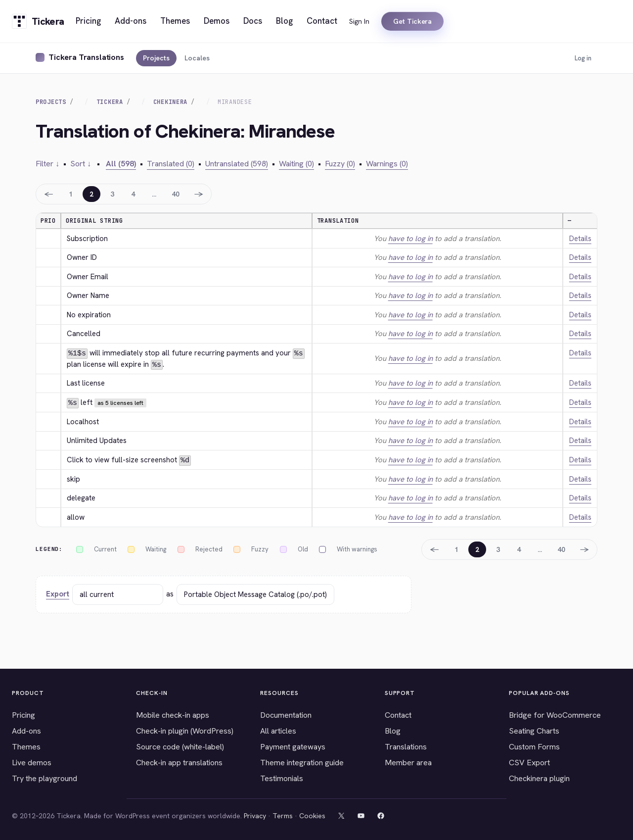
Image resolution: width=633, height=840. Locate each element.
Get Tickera (412, 21)
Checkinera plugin (539, 777)
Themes (26, 746)
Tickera (109, 102)
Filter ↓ (47, 163)
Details (580, 239)
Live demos (31, 761)
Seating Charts (534, 730)
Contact (398, 714)
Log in (583, 58)
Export (57, 593)
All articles (278, 730)
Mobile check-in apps (172, 714)
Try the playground (44, 777)
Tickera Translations (86, 57)
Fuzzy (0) (340, 163)
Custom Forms (534, 746)
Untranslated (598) (236, 163)
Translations (406, 746)
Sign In (359, 21)
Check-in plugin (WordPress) (184, 730)
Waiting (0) (296, 163)
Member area (408, 761)
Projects (156, 57)
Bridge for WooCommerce (555, 714)
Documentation (286, 714)
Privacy (255, 814)
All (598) (121, 163)
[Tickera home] (38, 21)
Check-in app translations (179, 761)
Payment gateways (292, 746)
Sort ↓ (80, 163)
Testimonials (281, 777)
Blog (393, 730)
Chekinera (170, 102)
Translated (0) (170, 163)
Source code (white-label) (180, 746)
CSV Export (529, 761)
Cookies (312, 814)
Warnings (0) (387, 163)
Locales (197, 57)
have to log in (410, 239)
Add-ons (26, 730)
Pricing (23, 714)
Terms (282, 814)
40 (176, 194)
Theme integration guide (302, 761)
